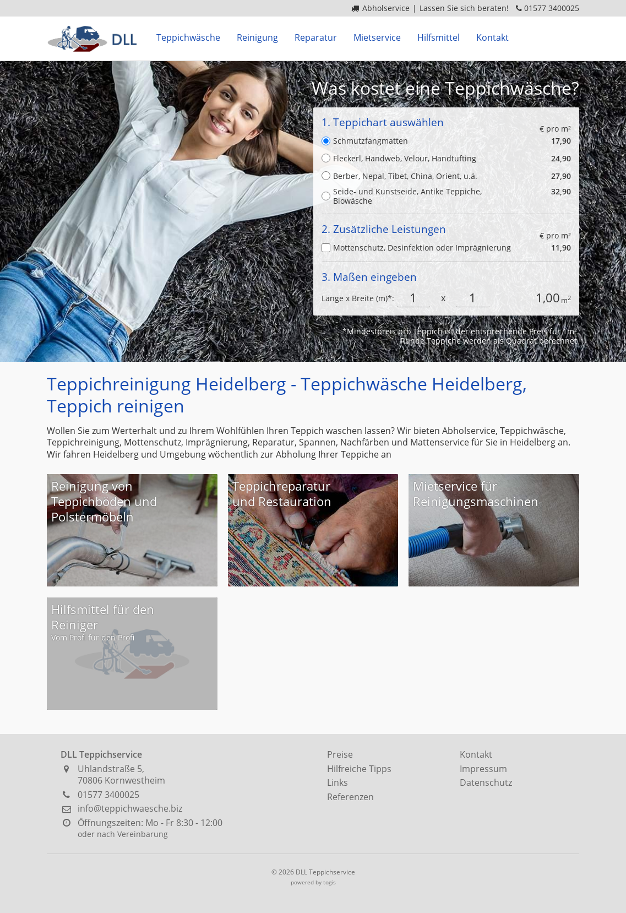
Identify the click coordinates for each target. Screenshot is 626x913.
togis (329, 882)
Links (337, 782)
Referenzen (350, 797)
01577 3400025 (551, 8)
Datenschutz (486, 782)
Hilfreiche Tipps (359, 769)
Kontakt (476, 754)
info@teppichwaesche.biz (130, 808)
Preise (340, 754)
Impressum (483, 769)
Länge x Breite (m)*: (358, 298)
